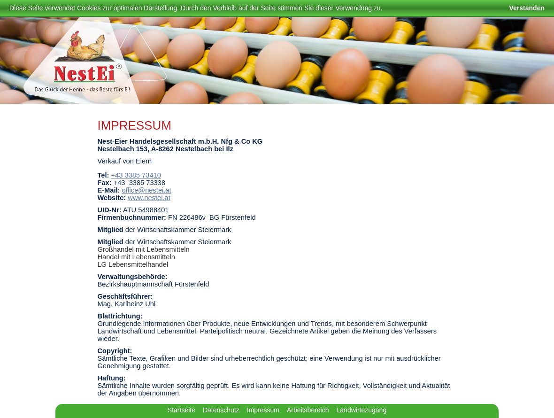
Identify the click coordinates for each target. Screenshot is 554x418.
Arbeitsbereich (308, 410)
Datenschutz (221, 410)
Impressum (263, 410)
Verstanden (527, 8)
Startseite (181, 410)
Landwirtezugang (362, 410)
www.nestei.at (149, 197)
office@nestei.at (146, 190)
